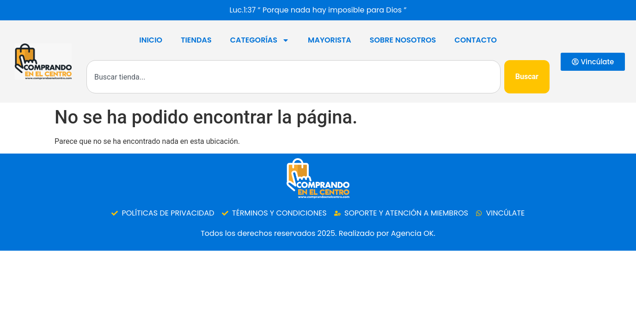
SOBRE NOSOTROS (403, 40)
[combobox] (293, 76)
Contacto (475, 40)
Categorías (259, 40)
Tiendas (196, 40)
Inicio (150, 40)
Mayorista (329, 40)
